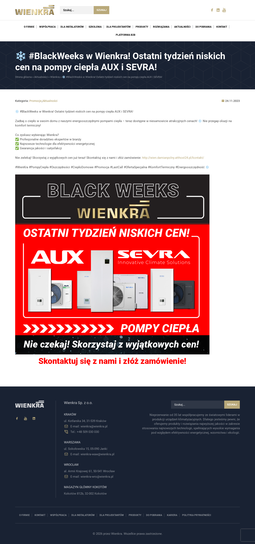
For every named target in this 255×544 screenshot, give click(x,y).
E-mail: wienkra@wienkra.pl (88, 426)
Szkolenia (95, 26)
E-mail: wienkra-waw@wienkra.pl (92, 454)
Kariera (172, 515)
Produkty (142, 26)
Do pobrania (203, 26)
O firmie (29, 26)
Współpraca (47, 26)
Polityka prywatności (196, 515)
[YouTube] (25, 419)
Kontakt (221, 26)
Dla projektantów (118, 26)
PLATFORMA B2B (125, 34)
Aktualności (182, 26)
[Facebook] (17, 419)
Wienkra (55, 76)
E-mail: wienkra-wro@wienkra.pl (91, 476)
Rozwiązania (161, 26)
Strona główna (23, 76)
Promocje (35, 100)
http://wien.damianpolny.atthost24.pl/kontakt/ (173, 158)
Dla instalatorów (72, 26)
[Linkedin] (34, 419)
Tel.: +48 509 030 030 (84, 432)
